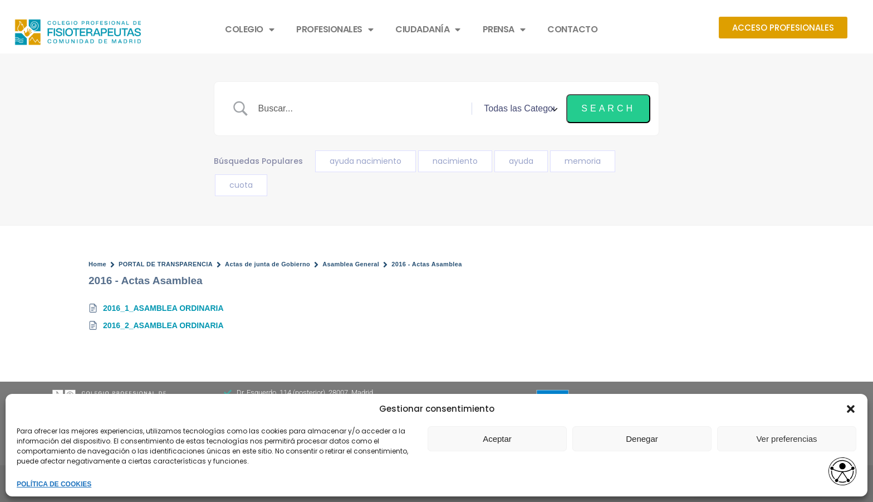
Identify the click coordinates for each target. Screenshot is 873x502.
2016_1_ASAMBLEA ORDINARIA (163, 308)
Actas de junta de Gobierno (267, 264)
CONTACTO (572, 29)
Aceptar (497, 438)
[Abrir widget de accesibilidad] (842, 472)
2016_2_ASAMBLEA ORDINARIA (163, 325)
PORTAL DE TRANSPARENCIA (166, 264)
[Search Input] (361, 109)
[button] (850, 409)
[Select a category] (519, 109)
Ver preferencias (786, 438)
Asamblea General (350, 264)
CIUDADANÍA (427, 30)
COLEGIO (249, 30)
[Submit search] (608, 108)
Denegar (642, 438)
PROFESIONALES (334, 30)
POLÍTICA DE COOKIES (54, 484)
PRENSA (504, 30)
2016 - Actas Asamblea (426, 264)
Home (97, 264)
